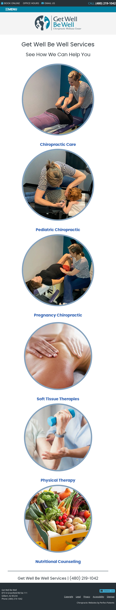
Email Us (48, 3)
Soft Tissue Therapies (58, 399)
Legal (78, 596)
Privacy (87, 596)
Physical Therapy (58, 480)
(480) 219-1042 (105, 3)
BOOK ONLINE (10, 3)
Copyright (68, 596)
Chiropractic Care (58, 145)
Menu (11, 9)
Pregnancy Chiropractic (58, 315)
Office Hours (31, 3)
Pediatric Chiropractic (58, 230)
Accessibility (98, 596)
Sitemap (110, 596)
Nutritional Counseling (58, 562)
